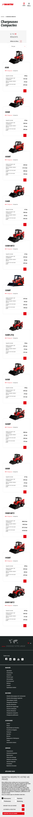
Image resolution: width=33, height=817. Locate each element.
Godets (8, 723)
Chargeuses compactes (12, 713)
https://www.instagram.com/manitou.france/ (13, 658)
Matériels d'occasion (11, 765)
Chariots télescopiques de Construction (16, 696)
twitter (22, 658)
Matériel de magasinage (12, 706)
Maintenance (10, 755)
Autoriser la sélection (13, 809)
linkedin (9, 658)
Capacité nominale (9, 75)
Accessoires (9, 720)
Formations (9, 763)
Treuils (8, 740)
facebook (5, 659)
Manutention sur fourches (13, 727)
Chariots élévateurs (11, 710)
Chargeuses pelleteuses (12, 715)
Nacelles (9, 734)
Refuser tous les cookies (13, 805)
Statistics (19, 798)
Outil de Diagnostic (11, 761)
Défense (9, 683)
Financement (10, 751)
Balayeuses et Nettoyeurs (13, 738)
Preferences (7, 801)
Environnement (10, 681)
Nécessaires (7, 798)
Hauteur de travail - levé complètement (10, 79)
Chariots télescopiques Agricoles (14, 698)
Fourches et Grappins (12, 730)
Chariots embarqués (11, 708)
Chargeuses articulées (12, 702)
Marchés (8, 668)
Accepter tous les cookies (13, 813)
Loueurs (9, 685)
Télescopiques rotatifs (12, 700)
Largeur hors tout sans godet (10, 174)
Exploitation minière (11, 687)
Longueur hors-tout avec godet (11, 85)
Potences (9, 732)
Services (7, 748)
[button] (29, 4)
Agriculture (9, 670)
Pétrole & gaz (10, 677)
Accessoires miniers (11, 742)
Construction (10, 672)
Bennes (8, 736)
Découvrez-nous (10, 771)
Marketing (20, 801)
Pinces (8, 725)
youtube (18, 658)
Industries (9, 675)
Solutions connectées (12, 759)
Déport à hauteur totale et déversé (11, 82)
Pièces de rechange (11, 757)
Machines (8, 693)
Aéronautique (10, 679)
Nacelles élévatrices (11, 704)
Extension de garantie (12, 753)
